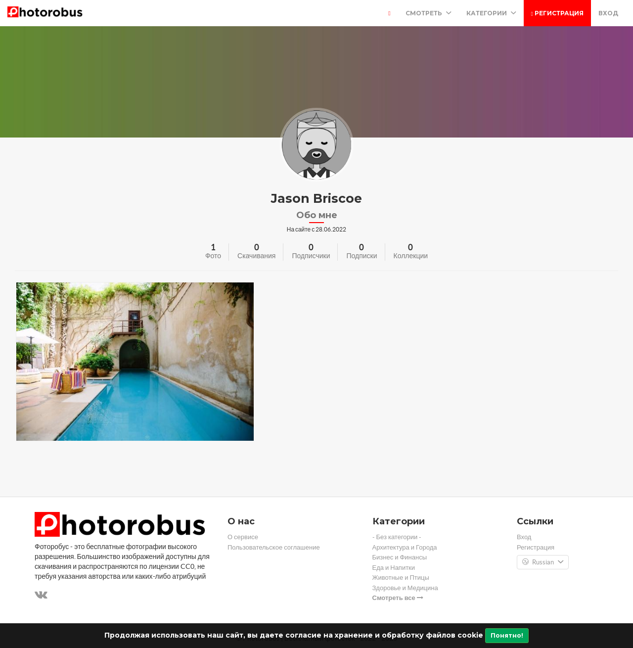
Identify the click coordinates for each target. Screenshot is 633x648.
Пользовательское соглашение (273, 547)
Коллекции (411, 256)
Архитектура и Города (404, 547)
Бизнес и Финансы (399, 557)
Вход (608, 13)
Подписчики (311, 256)
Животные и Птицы (400, 577)
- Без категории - (397, 537)
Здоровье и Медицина (405, 588)
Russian (542, 562)
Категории (491, 13)
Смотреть (429, 13)
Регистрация (557, 13)
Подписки (361, 256)
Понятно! (507, 635)
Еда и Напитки (393, 567)
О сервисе (242, 537)
